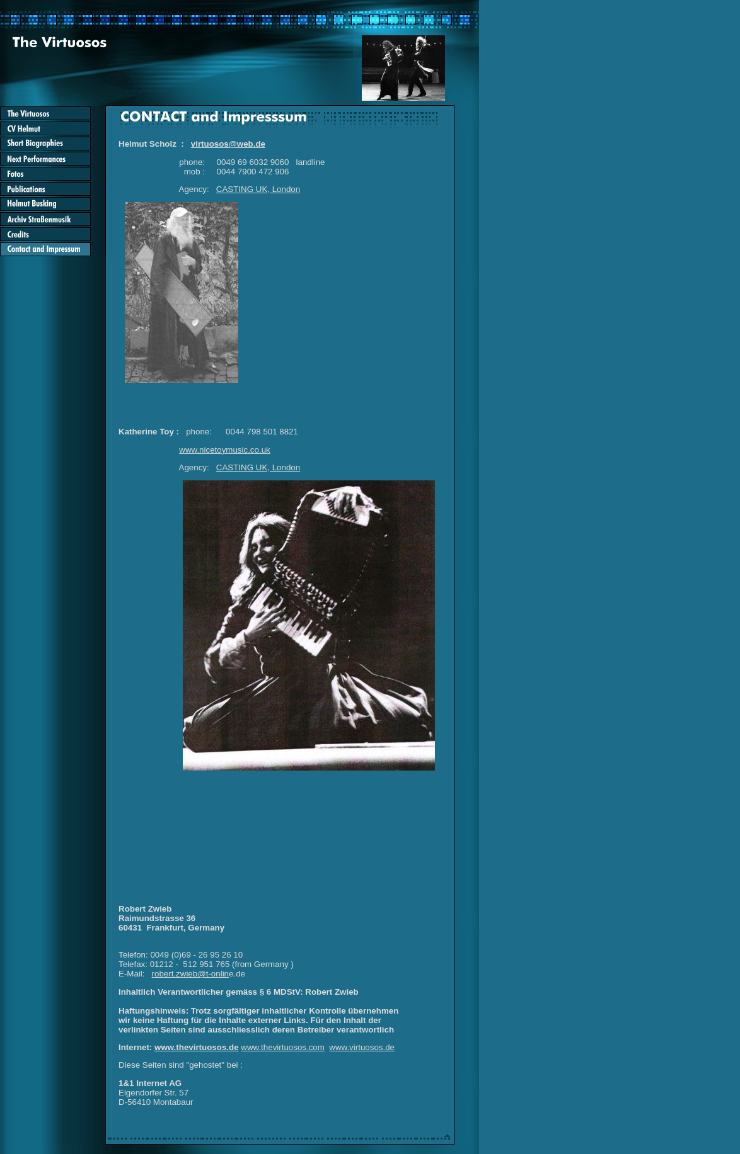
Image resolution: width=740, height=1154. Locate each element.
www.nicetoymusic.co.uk (224, 450)
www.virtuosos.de (362, 1047)
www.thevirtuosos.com (283, 1047)
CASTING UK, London (258, 189)
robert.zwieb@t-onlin (190, 973)
